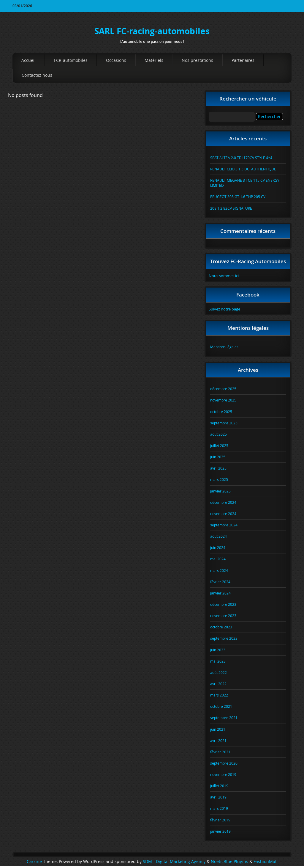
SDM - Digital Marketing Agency (174, 861)
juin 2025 (217, 456)
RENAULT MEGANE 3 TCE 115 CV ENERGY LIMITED (244, 183)
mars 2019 (219, 808)
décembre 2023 (223, 604)
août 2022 (218, 672)
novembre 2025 (223, 400)
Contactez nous (37, 75)
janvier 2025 (220, 491)
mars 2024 (219, 570)
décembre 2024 (223, 502)
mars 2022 (219, 695)
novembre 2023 (223, 615)
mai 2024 (218, 558)
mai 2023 (218, 661)
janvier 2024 (220, 593)
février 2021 (220, 751)
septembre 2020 (224, 763)
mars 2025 (219, 479)
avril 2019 (218, 797)
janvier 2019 (220, 831)
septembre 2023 (224, 638)
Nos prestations (197, 60)
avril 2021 (218, 740)
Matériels (154, 60)
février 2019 (220, 820)
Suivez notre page (224, 309)
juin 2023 (217, 649)
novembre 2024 (223, 513)
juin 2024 (217, 547)
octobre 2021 (221, 706)
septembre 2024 (224, 525)
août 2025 (218, 434)
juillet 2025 (219, 445)
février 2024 (220, 581)
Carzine (35, 861)
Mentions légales (224, 346)
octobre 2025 (221, 411)
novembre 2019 (223, 774)
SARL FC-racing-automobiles (152, 31)
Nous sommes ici (224, 275)
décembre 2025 (223, 388)
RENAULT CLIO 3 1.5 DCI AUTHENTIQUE (243, 169)
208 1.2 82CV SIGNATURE (231, 208)
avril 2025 (218, 468)
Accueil (28, 60)
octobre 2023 (221, 627)
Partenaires (243, 60)
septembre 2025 (224, 423)
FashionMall (266, 861)
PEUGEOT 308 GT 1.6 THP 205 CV (237, 196)
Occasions (116, 60)
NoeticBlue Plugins (229, 861)
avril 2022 (218, 683)
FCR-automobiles (71, 60)
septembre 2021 (224, 717)
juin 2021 (217, 729)
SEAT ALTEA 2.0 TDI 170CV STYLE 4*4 (241, 157)
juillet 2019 (219, 785)
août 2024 (218, 536)
